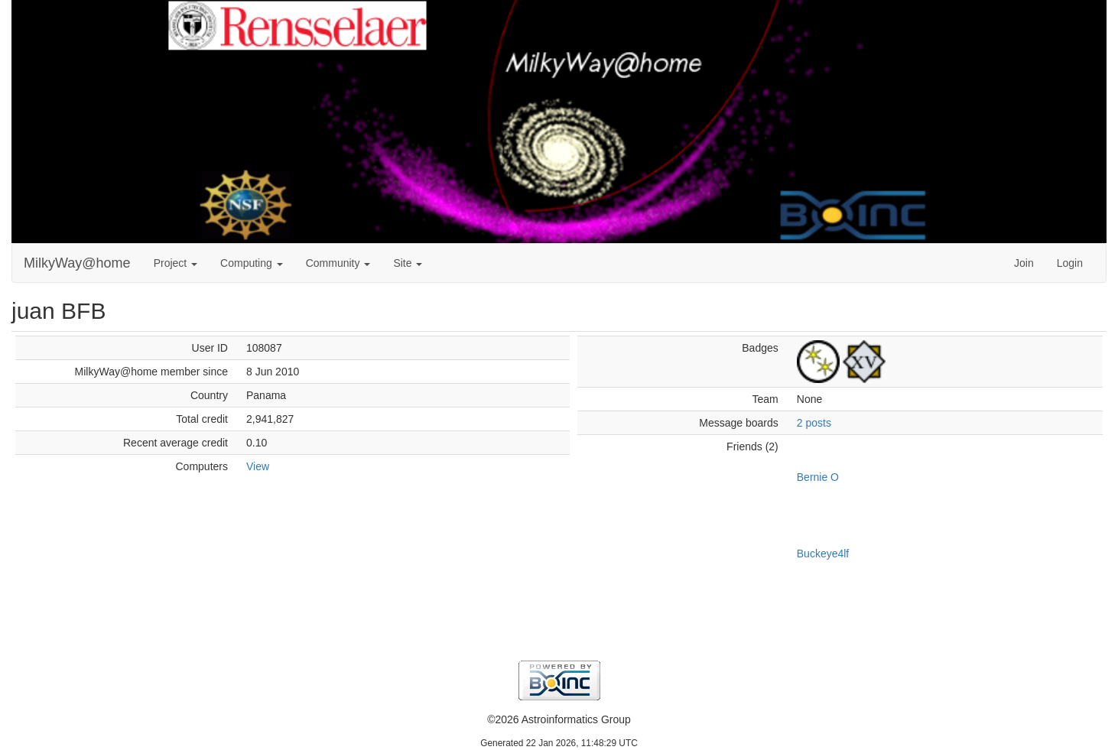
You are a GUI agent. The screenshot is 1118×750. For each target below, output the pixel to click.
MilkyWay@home (77, 263)
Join (1024, 263)
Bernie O (818, 477)
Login (1070, 263)
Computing (251, 263)
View (257, 466)
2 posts (814, 423)
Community (338, 263)
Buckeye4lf (823, 553)
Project (175, 263)
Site (407, 263)
